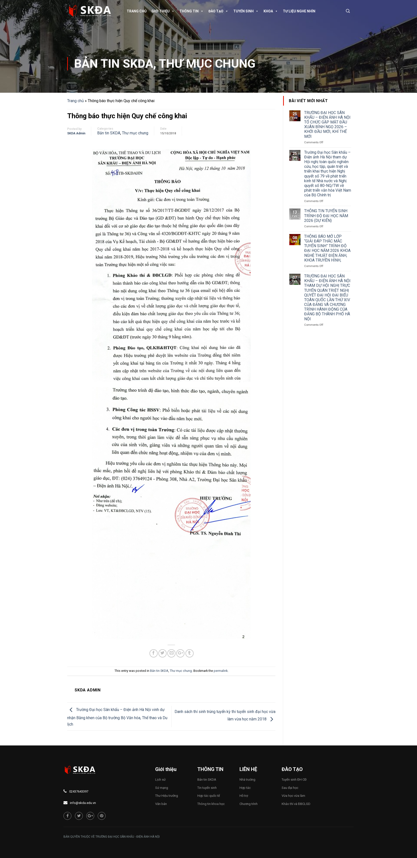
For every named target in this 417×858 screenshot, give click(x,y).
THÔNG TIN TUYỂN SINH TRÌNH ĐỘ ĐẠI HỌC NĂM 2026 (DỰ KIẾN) (326, 215)
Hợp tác (245, 788)
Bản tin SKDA (113, 64)
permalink (221, 671)
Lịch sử (160, 779)
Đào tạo (218, 11)
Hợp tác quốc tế (208, 796)
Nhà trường (247, 779)
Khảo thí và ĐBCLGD (296, 804)
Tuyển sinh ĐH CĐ (294, 779)
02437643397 (78, 791)
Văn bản (161, 804)
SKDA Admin (76, 133)
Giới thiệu (163, 11)
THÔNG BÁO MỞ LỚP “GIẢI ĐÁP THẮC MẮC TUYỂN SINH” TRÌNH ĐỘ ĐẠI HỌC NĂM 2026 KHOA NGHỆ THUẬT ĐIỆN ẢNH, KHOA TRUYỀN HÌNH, (327, 248)
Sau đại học (290, 788)
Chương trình (248, 804)
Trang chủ (137, 11)
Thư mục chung (207, 64)
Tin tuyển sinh (207, 788)
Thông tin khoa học (211, 804)
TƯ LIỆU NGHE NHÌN (299, 11)
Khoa (271, 11)
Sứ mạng (161, 788)
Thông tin (191, 11)
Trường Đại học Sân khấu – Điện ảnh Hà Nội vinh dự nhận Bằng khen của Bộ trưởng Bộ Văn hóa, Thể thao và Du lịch (117, 717)
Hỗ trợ (243, 796)
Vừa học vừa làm (293, 796)
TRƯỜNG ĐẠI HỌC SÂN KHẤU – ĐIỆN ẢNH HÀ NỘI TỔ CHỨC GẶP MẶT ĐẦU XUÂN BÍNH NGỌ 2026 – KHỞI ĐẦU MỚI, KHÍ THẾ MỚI (327, 124)
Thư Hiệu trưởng (166, 796)
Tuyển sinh (246, 11)
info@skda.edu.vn (83, 803)
